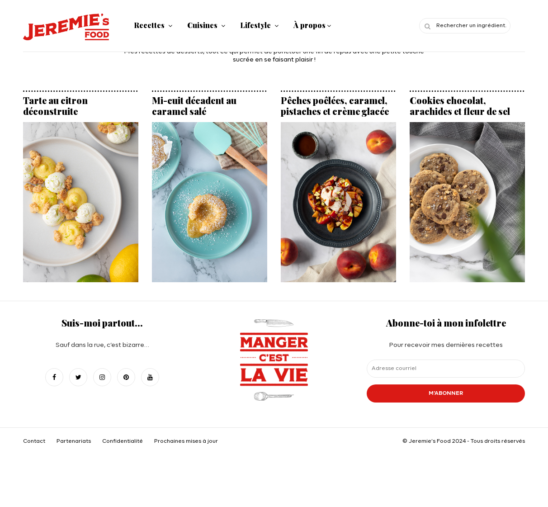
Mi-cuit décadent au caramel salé (194, 106)
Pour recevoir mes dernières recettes (446, 369)
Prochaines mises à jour (186, 441)
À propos (309, 25)
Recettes (149, 25)
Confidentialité (122, 441)
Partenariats (74, 441)
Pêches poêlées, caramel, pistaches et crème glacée (335, 106)
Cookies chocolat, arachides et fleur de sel (460, 106)
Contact (34, 441)
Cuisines (202, 25)
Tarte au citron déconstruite (55, 106)
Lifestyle (255, 25)
